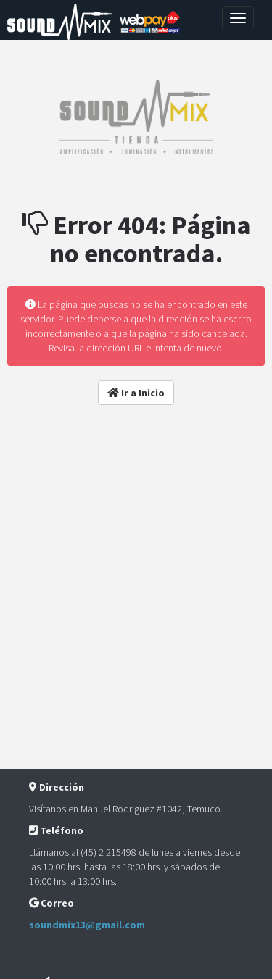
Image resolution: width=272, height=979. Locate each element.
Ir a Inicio (136, 392)
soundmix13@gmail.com (87, 924)
